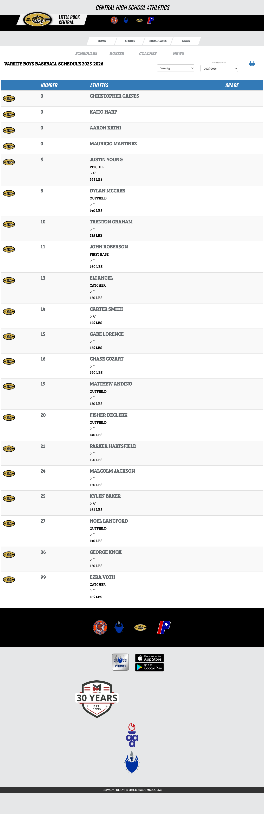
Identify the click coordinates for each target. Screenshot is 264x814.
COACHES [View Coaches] (147, 53)
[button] (252, 64)
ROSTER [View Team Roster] (116, 53)
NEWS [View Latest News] (178, 53)
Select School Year (219, 63)
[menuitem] (100, 627)
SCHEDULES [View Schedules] (86, 53)
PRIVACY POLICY (113, 790)
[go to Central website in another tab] (114, 20)
